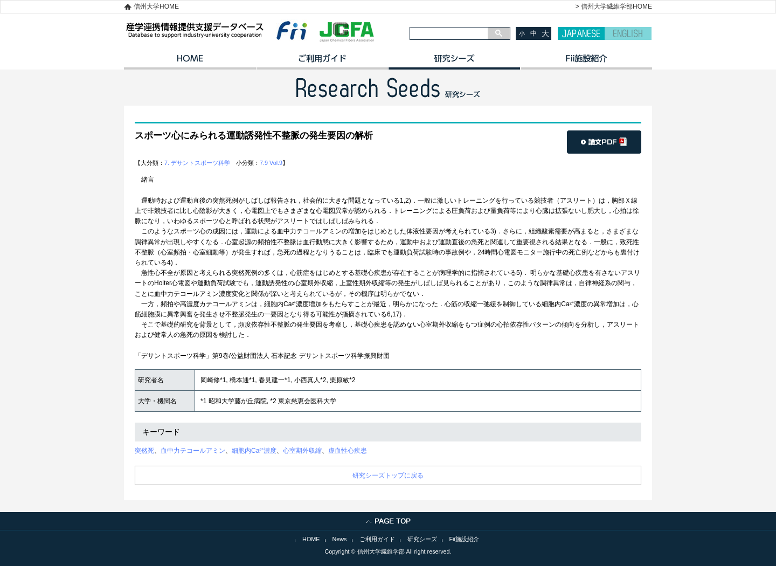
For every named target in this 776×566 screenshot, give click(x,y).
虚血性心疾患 (347, 450)
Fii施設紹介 (464, 539)
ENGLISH (628, 33)
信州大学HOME (156, 6)
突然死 (144, 450)
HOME (190, 62)
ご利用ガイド (322, 62)
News (339, 539)
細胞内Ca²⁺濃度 (254, 450)
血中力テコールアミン (193, 450)
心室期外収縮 (302, 450)
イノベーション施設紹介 (586, 62)
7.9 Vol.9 (271, 163)
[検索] (449, 33)
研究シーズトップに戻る (388, 475)
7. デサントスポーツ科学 (197, 163)
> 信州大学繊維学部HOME (614, 6)
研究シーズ (454, 62)
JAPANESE (581, 33)
